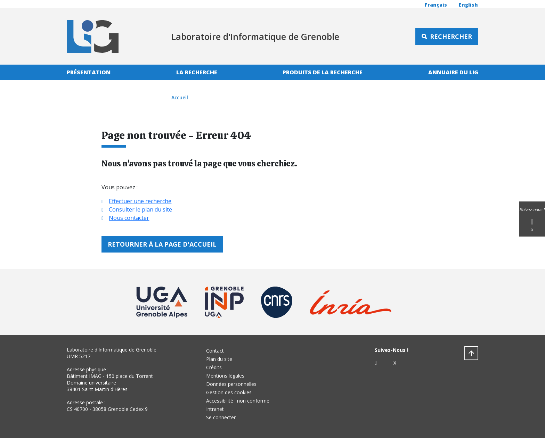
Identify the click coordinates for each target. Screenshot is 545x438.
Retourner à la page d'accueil (162, 244)
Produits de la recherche (323, 72)
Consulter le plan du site (140, 209)
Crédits (214, 367)
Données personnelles (231, 384)
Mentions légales (225, 375)
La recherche (196, 72)
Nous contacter (129, 218)
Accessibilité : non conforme (237, 400)
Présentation (89, 72)
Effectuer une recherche (140, 201)
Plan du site (219, 359)
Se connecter (221, 417)
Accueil (179, 97)
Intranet (215, 409)
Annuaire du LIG (453, 72)
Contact (215, 350)
